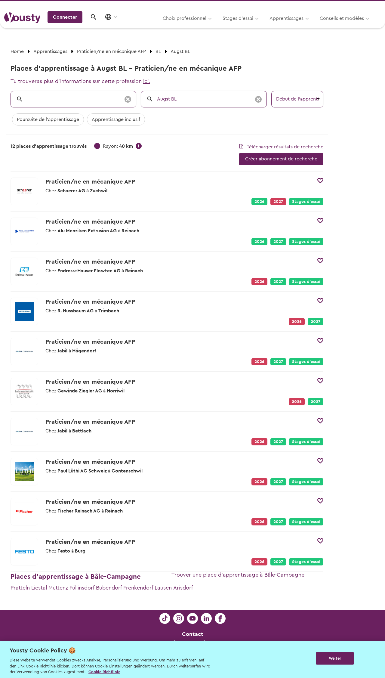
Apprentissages (212, 26)
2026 (259, 202)
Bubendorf (109, 587)
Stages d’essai (163, 26)
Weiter (335, 659)
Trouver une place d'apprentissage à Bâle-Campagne (237, 574)
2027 (278, 242)
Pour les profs (329, 6)
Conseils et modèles (267, 26)
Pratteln (20, 587)
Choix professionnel (109, 26)
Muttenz (58, 587)
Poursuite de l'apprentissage (48, 119)
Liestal (39, 587)
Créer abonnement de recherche (281, 158)
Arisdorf (183, 587)
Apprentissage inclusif (116, 119)
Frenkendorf (138, 587)
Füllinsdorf (81, 587)
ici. (146, 81)
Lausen (163, 587)
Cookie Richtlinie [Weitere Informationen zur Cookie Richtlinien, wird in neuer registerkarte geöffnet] (104, 672)
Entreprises (368, 6)
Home (17, 51)
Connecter (329, 25)
